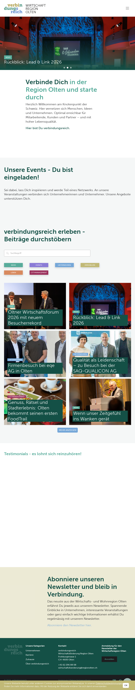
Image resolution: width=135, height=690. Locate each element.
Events (39, 265)
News (8, 57)
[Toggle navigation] (127, 8)
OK (125, 685)
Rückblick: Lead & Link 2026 (33, 62)
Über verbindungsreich (37, 663)
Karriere (30, 655)
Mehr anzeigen (67, 430)
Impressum (63, 680)
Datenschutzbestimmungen (109, 683)
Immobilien (90, 265)
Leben (13, 273)
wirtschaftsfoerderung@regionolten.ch (77, 667)
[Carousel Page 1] (64, 67)
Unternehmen (64, 265)
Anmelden (109, 659)
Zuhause (30, 659)
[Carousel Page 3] (71, 67)
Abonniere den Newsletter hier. (69, 625)
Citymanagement (39, 273)
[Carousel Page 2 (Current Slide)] (67, 67)
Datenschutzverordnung (80, 680)
